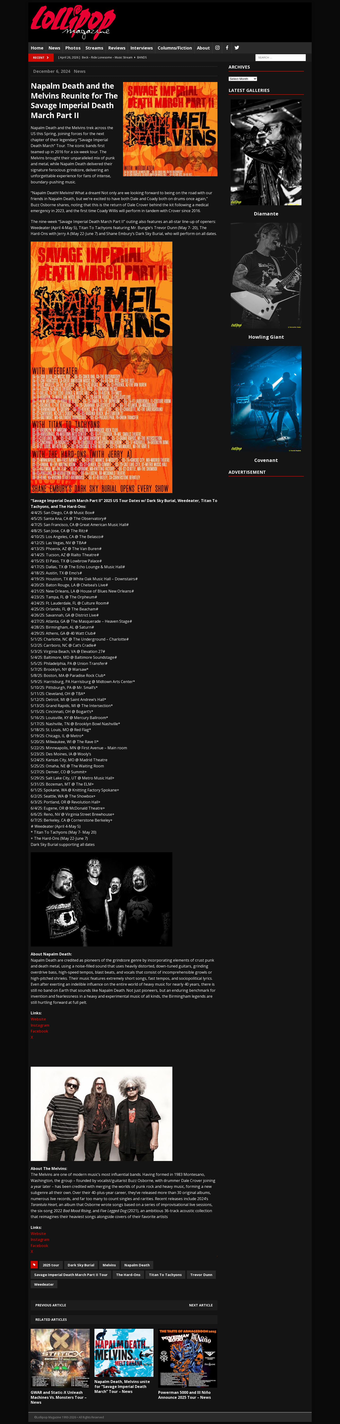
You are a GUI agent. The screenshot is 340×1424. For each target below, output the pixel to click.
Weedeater (44, 1284)
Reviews (116, 48)
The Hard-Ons (128, 1274)
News (54, 48)
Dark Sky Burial (81, 1265)
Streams (94, 48)
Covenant (266, 460)
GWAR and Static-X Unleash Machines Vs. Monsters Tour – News (59, 1397)
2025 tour (51, 1265)
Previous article (50, 1305)
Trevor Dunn (201, 1274)
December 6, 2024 (51, 71)
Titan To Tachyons (165, 1274)
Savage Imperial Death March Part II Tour (71, 1274)
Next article (201, 1305)
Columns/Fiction (175, 48)
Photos (73, 48)
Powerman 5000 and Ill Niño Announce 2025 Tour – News (184, 1395)
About (203, 48)
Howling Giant (266, 337)
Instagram (40, 1025)
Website (38, 1019)
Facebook (39, 1031)
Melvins (109, 1265)
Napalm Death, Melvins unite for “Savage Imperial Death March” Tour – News (122, 1386)
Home (37, 48)
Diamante (266, 213)
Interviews (141, 48)
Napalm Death (137, 1265)
